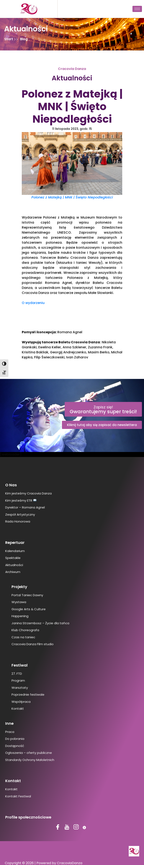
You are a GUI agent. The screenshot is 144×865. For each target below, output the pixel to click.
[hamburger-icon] (137, 9)
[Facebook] (58, 827)
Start (9, 39)
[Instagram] (76, 827)
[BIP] (86, 827)
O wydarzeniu (33, 302)
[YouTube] (67, 827)
